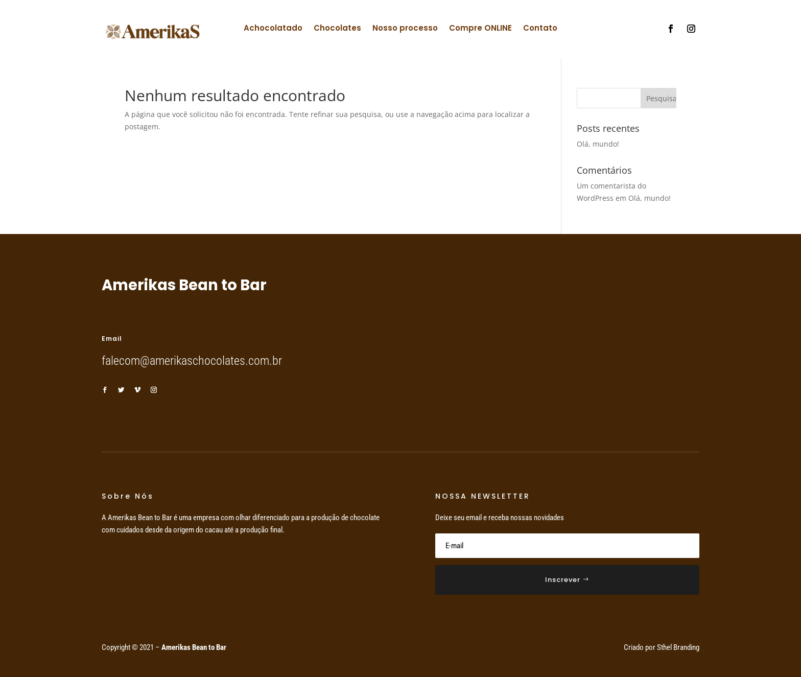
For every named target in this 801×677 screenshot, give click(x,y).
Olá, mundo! (598, 144)
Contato (540, 29)
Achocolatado (273, 29)
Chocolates (337, 29)
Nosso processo (405, 29)
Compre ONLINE (480, 29)
